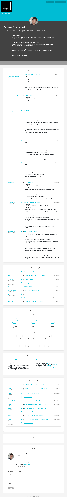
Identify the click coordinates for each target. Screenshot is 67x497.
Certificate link (49, 363)
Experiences (17, 62)
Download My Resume (60, 1)
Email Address (10, 474)
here (32, 428)
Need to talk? (50, 1)
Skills (28, 62)
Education (32, 62)
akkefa (39, 496)
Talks (37, 62)
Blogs (47, 62)
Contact (51, 62)
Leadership (23, 62)
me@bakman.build (26, 464)
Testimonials (41, 62)
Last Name (9, 483)
